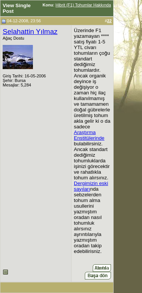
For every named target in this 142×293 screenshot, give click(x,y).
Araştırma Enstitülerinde (89, 135)
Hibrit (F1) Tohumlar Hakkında (83, 5)
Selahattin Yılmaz (30, 31)
